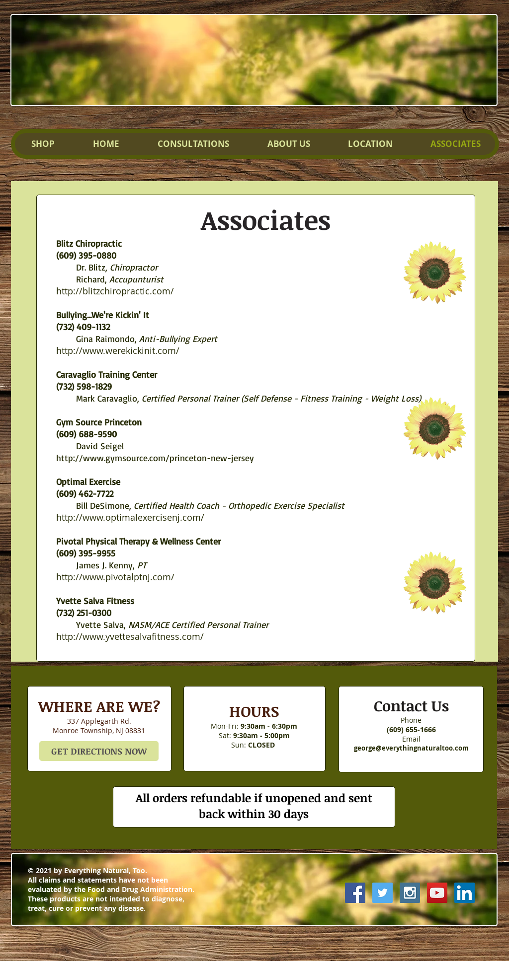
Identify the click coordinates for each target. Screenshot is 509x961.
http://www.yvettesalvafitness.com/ (130, 636)
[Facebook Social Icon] (355, 893)
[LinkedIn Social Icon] (464, 893)
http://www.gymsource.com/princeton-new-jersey (155, 457)
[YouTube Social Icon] (437, 893)
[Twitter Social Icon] (382, 893)
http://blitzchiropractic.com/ (115, 291)
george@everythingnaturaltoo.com (411, 748)
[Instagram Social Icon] (410, 893)
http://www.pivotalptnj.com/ (115, 577)
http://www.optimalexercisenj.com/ (130, 517)
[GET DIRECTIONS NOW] (99, 751)
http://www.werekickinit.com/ (117, 350)
